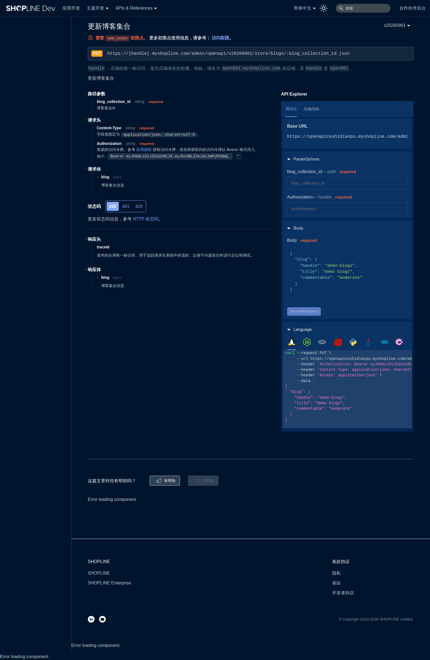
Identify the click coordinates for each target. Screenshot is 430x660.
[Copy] (238, 156)
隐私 (336, 573)
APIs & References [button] (133, 8)
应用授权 (144, 149)
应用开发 (71, 8)
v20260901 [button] (395, 25)
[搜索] (363, 8)
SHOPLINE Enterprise (109, 583)
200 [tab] (113, 206)
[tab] (291, 341)
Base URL (297, 126)
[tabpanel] (347, 389)
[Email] (104, 619)
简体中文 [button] (302, 8)
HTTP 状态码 (146, 219)
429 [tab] (139, 206)
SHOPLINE (99, 573)
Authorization (300, 197)
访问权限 (220, 38)
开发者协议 (343, 592)
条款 (336, 583)
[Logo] (31, 8)
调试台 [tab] (291, 109)
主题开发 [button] (95, 8)
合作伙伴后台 (412, 8)
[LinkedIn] (93, 619)
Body (292, 240)
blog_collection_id (304, 171)
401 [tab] (125, 206)
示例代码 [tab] (311, 109)
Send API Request (304, 311)
